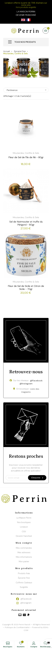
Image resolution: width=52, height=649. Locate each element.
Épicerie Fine (24, 578)
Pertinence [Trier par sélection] (12, 90)
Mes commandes (24, 548)
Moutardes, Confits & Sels (26, 153)
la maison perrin (26, 11)
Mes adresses (24, 552)
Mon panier (24, 561)
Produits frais (24, 573)
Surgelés (24, 587)
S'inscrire (37, 477)
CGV (24, 531)
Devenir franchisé (26, 15)
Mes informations (24, 557)
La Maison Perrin (23, 518)
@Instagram (26, 383)
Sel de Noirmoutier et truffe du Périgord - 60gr (26, 223)
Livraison (24, 527)
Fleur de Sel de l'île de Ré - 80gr (26, 157)
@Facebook (36, 380)
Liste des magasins (30, 390)
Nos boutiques (24, 522)
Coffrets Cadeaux (24, 582)
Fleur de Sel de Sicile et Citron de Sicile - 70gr (26, 288)
